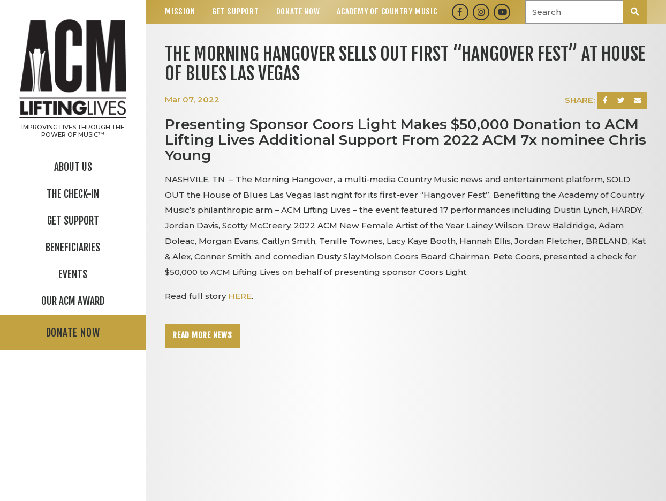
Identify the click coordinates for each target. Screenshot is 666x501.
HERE (240, 296)
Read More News (202, 335)
